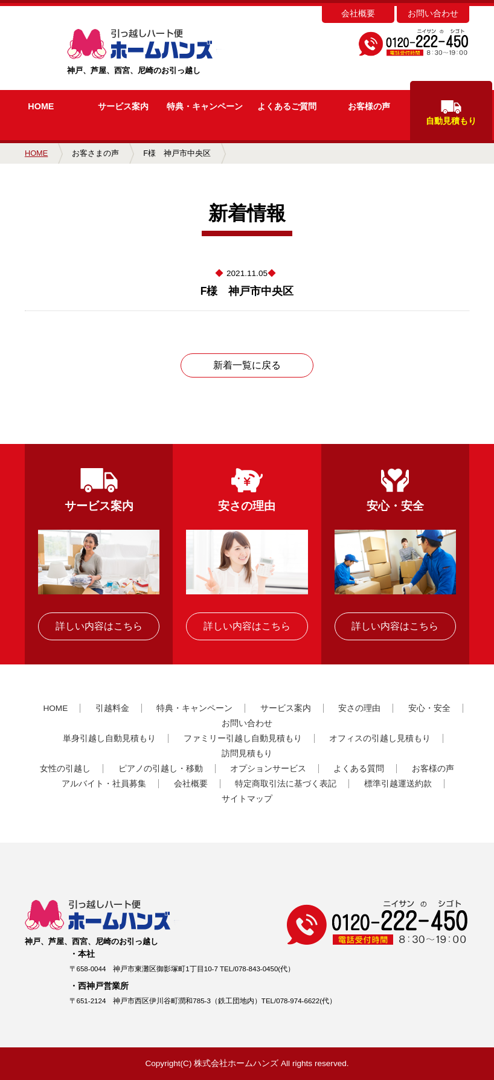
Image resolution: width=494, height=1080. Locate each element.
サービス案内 (123, 106)
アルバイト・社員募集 (104, 783)
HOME (41, 106)
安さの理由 (359, 708)
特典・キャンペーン (194, 708)
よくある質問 (358, 768)
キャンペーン (205, 106)
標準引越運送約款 (398, 783)
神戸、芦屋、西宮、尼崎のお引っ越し (165, 52)
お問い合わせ (433, 13)
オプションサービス (268, 768)
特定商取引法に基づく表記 (285, 783)
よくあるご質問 (286, 106)
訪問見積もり (247, 753)
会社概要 (358, 13)
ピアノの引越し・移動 (160, 768)
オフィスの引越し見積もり (380, 738)
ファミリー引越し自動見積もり (243, 738)
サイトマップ (247, 798)
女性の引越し (65, 768)
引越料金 (112, 708)
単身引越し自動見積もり (109, 738)
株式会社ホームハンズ (236, 1063)
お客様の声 (369, 106)
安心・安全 (429, 708)
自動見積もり (451, 113)
